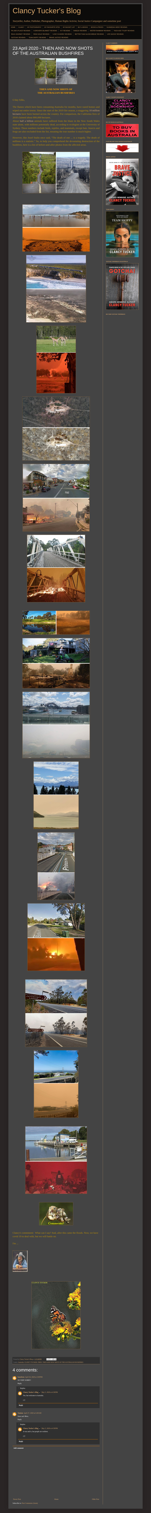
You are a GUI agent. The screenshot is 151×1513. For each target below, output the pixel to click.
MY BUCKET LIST (69, 27)
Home (56, 1499)
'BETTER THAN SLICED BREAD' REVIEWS (89, 34)
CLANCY (21, 27)
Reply (20, 1383)
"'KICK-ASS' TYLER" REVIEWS (124, 30)
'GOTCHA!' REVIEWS (18, 37)
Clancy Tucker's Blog (47, 11)
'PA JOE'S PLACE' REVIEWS (20, 30)
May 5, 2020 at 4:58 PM (50, 1392)
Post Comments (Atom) (30, 1503)
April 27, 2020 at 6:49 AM (32, 1413)
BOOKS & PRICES (97, 27)
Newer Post (17, 1499)
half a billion (26, 121)
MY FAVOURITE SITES (52, 27)
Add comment (18, 1448)
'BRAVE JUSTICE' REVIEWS (58, 37)
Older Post (95, 1499)
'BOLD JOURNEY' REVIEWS (20, 34)
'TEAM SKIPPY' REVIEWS (37, 37)
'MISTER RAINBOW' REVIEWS (100, 30)
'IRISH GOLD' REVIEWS (41, 34)
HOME (13, 27)
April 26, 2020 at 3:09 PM (34, 1377)
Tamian (20, 1413)
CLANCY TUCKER (30, 1362)
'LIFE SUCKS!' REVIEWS (115, 34)
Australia (21, 1362)
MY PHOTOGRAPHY (34, 27)
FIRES (40, 1362)
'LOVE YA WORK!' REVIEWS (62, 34)
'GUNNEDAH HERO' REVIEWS (116, 27)
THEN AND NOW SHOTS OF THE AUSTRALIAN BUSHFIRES (63, 1362)
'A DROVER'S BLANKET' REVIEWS (45, 30)
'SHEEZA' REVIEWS (80, 30)
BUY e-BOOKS (83, 27)
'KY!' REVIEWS (65, 30)
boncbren (21, 1377)
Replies (22, 1388)
